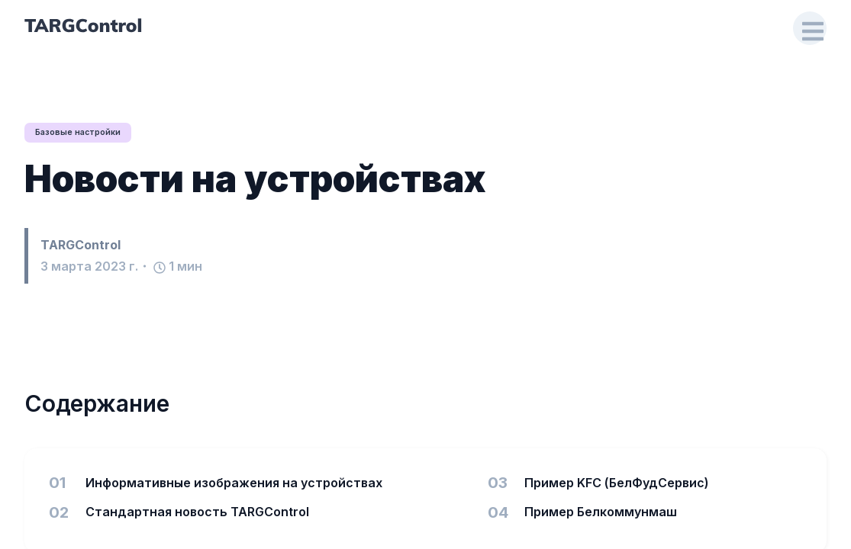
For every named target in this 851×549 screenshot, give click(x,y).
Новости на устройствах (255, 179)
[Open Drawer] (809, 29)
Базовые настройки (84, 132)
